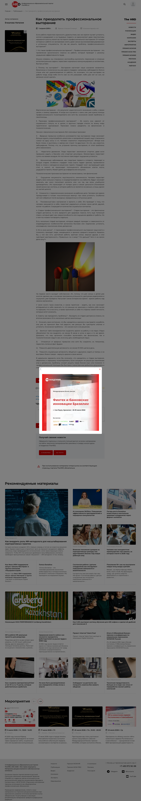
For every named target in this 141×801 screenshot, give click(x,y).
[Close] (100, 369)
